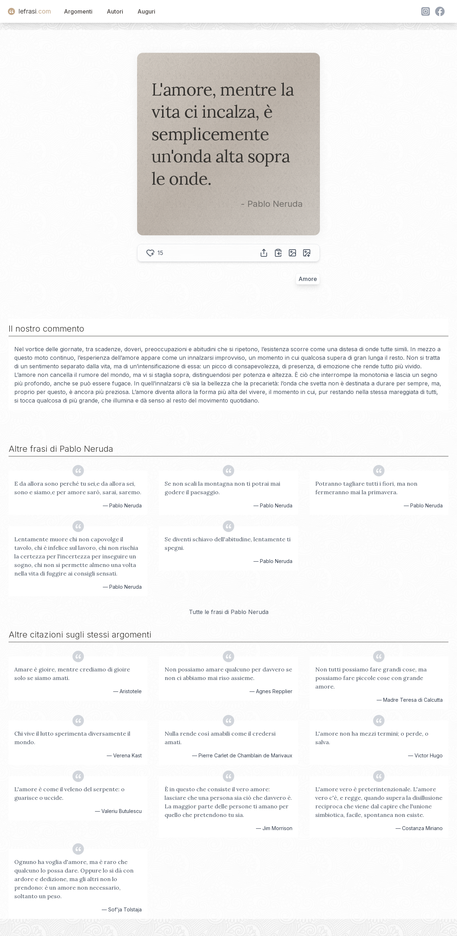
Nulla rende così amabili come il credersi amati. (220, 738)
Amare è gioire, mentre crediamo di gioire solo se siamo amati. (72, 673)
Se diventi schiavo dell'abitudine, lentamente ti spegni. (228, 543)
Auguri (146, 11)
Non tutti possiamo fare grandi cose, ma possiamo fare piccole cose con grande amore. (371, 678)
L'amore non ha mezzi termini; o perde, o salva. (371, 738)
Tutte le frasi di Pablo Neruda (228, 611)
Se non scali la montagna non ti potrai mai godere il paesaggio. (222, 488)
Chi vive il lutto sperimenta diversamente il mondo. (72, 738)
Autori (115, 11)
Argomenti (78, 11)
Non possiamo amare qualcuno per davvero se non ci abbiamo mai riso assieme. (228, 673)
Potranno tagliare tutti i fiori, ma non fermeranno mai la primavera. (366, 488)
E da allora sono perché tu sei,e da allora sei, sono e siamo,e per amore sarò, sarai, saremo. (77, 488)
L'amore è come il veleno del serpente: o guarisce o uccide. (69, 793)
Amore (307, 278)
